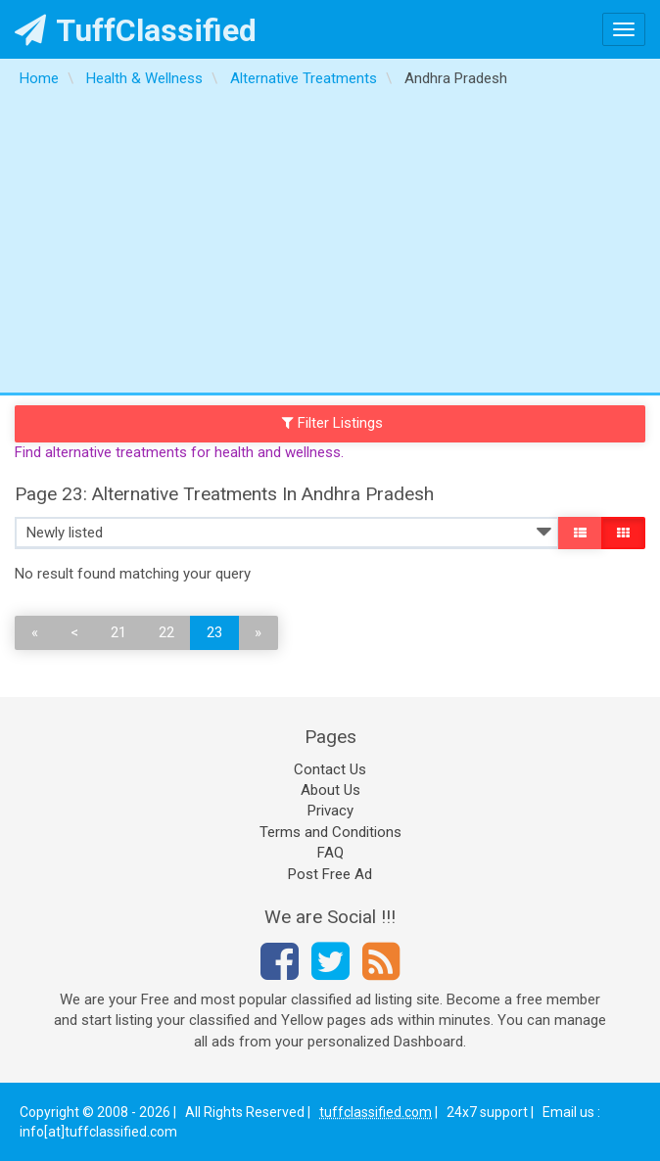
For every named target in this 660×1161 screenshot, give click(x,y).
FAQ (330, 852)
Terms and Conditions (330, 832)
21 (118, 632)
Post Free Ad (330, 874)
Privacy (330, 810)
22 (166, 632)
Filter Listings (333, 423)
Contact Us (330, 769)
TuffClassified (136, 30)
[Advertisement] (330, 246)
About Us (330, 790)
